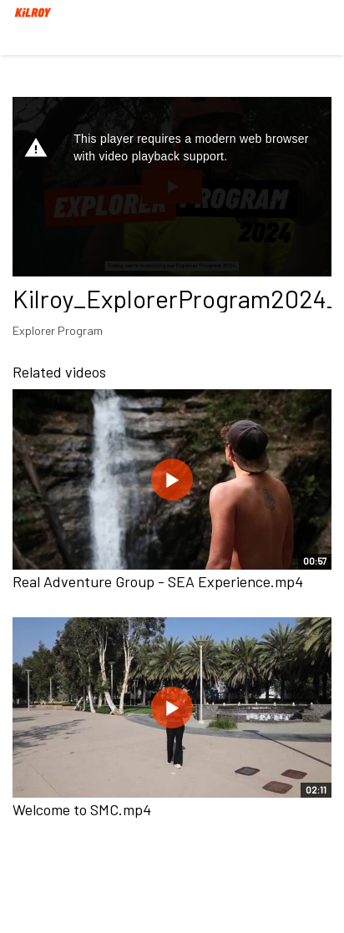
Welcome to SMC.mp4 (82, 809)
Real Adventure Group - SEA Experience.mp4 (158, 581)
